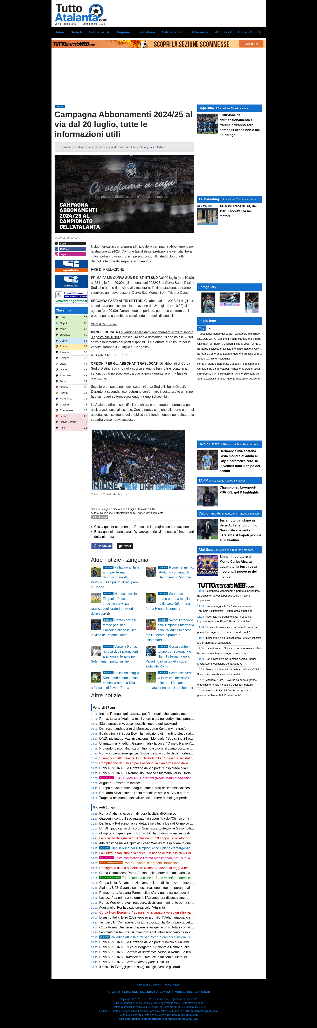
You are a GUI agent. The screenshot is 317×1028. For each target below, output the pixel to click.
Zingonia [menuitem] (123, 32)
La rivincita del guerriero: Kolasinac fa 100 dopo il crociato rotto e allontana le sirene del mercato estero (174, 838)
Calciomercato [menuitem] (173, 32)
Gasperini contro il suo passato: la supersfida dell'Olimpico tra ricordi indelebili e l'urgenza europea (171, 818)
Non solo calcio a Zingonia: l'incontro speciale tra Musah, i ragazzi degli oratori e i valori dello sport (115, 603)
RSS (190, 991)
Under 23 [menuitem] (245, 32)
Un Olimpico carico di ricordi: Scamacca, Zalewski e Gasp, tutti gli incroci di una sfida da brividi (168, 828)
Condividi (102, 546)
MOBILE (180, 991)
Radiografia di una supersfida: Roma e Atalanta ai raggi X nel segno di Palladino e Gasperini (166, 868)
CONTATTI (166, 991)
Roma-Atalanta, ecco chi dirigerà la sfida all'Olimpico (137, 813)
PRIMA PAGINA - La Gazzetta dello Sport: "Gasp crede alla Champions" (152, 768)
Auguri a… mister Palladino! (119, 783)
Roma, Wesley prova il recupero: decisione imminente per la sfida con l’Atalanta (157, 902)
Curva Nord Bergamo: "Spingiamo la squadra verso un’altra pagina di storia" (155, 912)
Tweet (124, 546)
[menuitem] (259, 32)
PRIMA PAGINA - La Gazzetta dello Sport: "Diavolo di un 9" (142, 942)
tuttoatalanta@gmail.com (202, 1011)
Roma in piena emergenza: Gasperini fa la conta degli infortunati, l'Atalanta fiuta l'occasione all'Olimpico (174, 753)
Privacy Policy (171, 984)
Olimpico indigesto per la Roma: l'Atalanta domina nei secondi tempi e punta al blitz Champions (168, 833)
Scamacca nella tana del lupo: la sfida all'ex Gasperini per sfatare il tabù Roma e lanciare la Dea (169, 758)
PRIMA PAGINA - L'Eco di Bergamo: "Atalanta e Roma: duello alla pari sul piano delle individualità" (171, 947)
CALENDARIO (149, 991)
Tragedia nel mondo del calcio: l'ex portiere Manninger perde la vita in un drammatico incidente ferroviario (176, 798)
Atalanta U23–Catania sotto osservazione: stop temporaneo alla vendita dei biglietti (159, 887)
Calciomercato (210, 513)
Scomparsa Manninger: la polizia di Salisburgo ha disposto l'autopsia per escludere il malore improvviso (228, 595)
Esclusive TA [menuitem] (99, 32)
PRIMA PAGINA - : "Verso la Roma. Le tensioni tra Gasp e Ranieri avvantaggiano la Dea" (179, 952)
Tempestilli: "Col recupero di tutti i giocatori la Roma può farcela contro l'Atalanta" (158, 922)
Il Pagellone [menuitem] (146, 32)
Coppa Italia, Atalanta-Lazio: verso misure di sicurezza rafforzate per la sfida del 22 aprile (164, 883)
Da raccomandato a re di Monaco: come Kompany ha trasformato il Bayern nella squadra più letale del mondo (179, 728)
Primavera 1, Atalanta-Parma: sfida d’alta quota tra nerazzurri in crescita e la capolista (162, 892)
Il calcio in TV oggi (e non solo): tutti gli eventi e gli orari (139, 967)
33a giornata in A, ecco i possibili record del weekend (138, 723)
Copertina (206, 108)
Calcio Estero (209, 444)
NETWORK (113, 991)
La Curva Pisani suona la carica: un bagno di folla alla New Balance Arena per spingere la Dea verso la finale (179, 853)
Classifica (63, 310)
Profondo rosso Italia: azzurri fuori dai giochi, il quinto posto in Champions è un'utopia (161, 748)
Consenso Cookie (148, 984)
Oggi (202, 328)
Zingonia (107, 509)
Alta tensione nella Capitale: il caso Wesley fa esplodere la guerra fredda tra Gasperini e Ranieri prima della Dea (181, 843)
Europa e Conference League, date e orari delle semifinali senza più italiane (154, 788)
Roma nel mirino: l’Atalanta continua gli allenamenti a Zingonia (176, 572)
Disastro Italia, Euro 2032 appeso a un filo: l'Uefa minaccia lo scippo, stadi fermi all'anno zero (167, 917)
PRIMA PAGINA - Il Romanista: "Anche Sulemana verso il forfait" (146, 773)
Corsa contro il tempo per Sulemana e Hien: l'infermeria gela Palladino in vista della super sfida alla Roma (168, 656)
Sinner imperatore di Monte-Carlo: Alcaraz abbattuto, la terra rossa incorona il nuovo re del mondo (238, 566)
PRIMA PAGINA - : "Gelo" (132, 962)
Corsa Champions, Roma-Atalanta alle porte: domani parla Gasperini (149, 873)
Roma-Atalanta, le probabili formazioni (139, 863)
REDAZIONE (130, 991)
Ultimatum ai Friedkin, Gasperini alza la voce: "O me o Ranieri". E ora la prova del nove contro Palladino (175, 743)
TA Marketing (209, 199)
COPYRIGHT (203, 991)
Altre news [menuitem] (199, 32)
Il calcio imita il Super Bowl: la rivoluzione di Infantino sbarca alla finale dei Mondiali (160, 733)
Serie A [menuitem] (76, 32)
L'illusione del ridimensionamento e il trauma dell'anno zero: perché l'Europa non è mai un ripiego (240, 125)
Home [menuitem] (59, 32)
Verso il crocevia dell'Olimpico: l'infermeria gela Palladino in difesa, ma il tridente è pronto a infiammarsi (170, 630)
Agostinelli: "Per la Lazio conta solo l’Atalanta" (132, 907)
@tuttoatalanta (154, 513)
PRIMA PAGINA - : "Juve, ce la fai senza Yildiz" (141, 957)
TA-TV (204, 480)
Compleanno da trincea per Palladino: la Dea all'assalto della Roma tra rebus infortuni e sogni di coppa (174, 763)
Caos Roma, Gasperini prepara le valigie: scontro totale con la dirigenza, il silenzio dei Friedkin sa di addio (176, 927)
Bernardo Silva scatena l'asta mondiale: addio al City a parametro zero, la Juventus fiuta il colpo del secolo (177, 793)
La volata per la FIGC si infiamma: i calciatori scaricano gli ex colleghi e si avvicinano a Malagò (168, 932)
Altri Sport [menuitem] (223, 32)
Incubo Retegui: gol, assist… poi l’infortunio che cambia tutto (143, 713)
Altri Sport (207, 549)
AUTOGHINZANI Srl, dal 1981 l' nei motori (238, 211)
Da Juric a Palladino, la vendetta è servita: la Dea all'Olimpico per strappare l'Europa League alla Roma (174, 823)
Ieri (210, 328)
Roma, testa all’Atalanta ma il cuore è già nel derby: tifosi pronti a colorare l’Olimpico (160, 718)
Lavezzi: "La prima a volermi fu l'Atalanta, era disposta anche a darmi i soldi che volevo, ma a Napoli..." (174, 897)
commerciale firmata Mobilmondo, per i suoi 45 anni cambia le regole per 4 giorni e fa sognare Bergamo (187, 858)
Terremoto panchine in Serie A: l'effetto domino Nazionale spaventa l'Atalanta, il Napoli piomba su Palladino (188, 878)
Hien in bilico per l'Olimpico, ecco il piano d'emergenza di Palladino (153, 848)
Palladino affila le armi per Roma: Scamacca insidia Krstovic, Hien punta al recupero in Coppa (115, 577)
